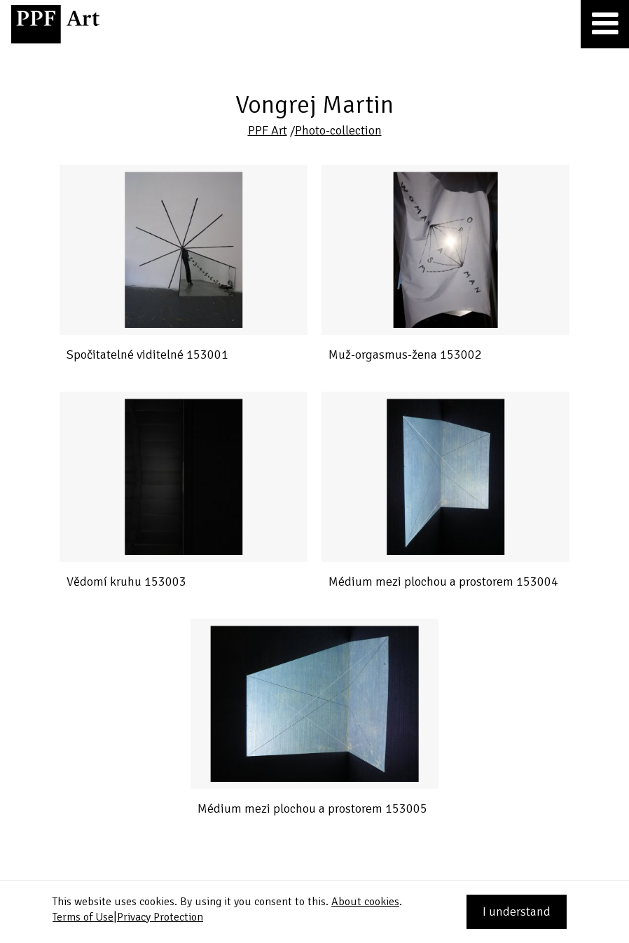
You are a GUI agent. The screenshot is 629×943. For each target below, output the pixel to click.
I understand (517, 911)
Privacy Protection (160, 917)
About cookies (365, 902)
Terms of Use (83, 917)
